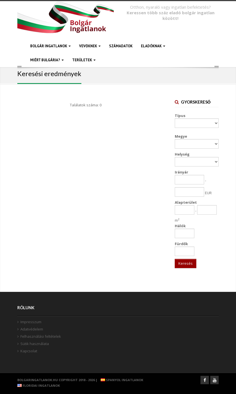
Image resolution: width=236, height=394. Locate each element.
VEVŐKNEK (90, 46)
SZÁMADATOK (121, 46)
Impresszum (30, 321)
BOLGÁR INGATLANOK (50, 46)
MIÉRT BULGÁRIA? (47, 60)
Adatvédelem (31, 329)
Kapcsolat (28, 350)
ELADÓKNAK (153, 46)
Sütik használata (34, 343)
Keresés (185, 263)
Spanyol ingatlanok (120, 380)
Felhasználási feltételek (40, 336)
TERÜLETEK (84, 60)
